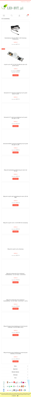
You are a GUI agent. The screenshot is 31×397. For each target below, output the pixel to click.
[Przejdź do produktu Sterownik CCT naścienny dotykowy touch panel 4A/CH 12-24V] (15, 85)
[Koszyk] (27, 15)
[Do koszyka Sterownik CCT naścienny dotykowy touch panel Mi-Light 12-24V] (15, 126)
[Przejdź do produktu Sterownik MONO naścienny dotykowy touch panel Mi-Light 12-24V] (15, 136)
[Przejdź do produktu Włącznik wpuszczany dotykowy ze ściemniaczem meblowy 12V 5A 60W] (15, 345)
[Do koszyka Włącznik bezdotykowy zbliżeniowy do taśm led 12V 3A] (15, 179)
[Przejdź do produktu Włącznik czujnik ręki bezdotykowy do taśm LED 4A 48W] (15, 189)
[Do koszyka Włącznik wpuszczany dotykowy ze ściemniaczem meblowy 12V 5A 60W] (15, 361)
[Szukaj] (11, 15)
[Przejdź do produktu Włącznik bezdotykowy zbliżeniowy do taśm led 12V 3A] (15, 163)
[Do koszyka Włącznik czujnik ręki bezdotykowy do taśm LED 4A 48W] (15, 205)
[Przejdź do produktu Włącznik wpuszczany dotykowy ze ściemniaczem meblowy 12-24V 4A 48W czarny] (15, 319)
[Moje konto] (19, 15)
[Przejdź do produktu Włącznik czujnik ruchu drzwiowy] (15, 242)
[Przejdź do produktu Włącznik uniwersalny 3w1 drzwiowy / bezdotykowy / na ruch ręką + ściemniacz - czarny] (15, 293)
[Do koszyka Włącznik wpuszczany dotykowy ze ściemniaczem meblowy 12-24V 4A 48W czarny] (15, 335)
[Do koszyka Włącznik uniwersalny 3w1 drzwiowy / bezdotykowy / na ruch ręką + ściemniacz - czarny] (15, 309)
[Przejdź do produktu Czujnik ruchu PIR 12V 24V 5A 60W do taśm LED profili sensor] (15, 56)
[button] (4, 15)
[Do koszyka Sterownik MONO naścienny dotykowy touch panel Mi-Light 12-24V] (15, 152)
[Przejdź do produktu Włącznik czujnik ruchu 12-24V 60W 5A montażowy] (15, 215)
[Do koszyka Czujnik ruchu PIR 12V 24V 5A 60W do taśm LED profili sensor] (15, 75)
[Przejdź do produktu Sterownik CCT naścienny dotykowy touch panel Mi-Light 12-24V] (15, 110)
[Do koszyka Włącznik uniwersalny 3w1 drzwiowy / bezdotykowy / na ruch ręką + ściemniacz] (15, 282)
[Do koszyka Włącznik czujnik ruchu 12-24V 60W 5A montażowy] (15, 231)
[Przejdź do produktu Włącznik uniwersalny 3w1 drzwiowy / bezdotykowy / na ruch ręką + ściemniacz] (15, 266)
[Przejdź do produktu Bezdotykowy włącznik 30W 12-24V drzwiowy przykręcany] (15, 29)
